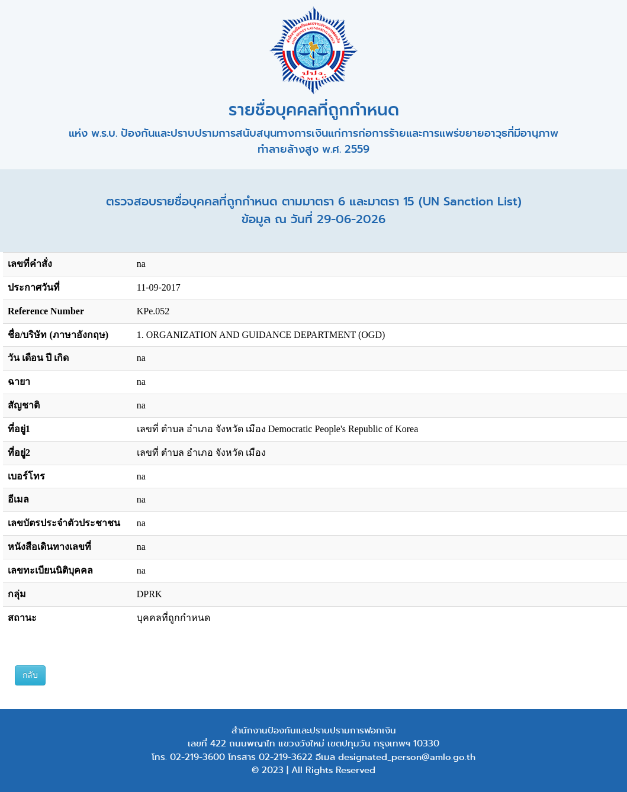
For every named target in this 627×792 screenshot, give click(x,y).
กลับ (30, 675)
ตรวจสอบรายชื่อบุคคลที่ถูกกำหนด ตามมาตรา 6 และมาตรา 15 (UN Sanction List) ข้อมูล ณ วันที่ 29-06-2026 (314, 210)
